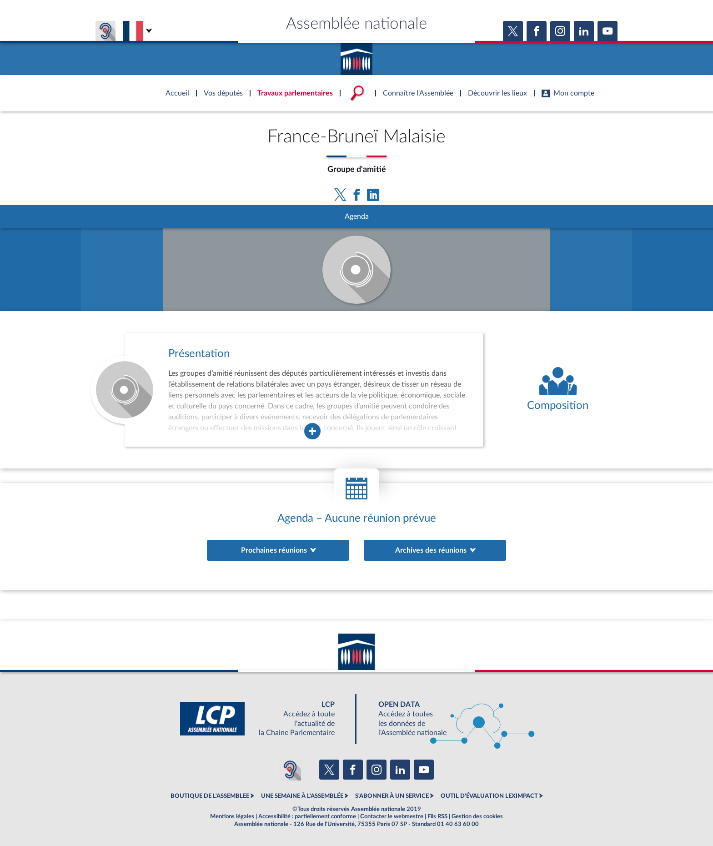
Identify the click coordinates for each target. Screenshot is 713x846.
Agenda (357, 216)
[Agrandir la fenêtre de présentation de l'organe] (312, 431)
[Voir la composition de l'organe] (558, 390)
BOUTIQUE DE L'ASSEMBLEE (210, 796)
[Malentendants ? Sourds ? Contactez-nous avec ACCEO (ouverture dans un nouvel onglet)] (290, 770)
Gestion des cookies (477, 816)
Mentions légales (232, 816)
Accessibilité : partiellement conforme (307, 816)
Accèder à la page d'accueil (356, 56)
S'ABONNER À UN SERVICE (392, 796)
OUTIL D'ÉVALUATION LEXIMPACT (489, 796)
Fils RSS (437, 816)
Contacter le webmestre (391, 816)
